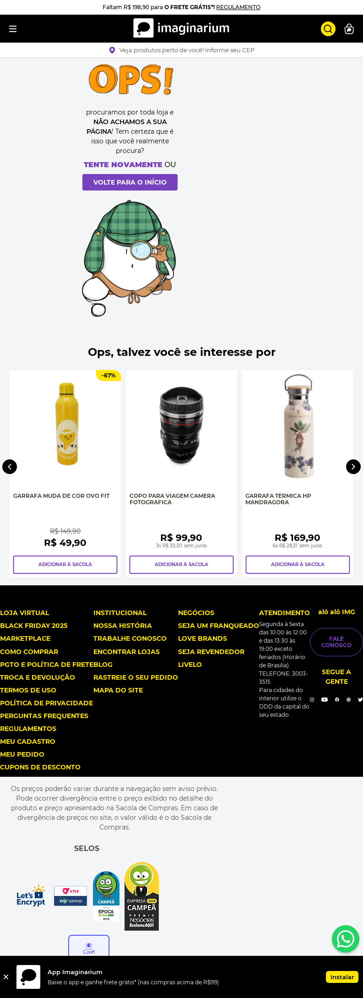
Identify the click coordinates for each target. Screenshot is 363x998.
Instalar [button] (342, 977)
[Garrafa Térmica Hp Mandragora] (297, 474)
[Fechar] (6, 977)
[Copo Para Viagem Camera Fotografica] (182, 474)
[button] (181, 50)
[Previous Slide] (9, 466)
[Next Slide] (353, 466)
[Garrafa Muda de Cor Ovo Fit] (65, 474)
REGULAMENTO (238, 7)
